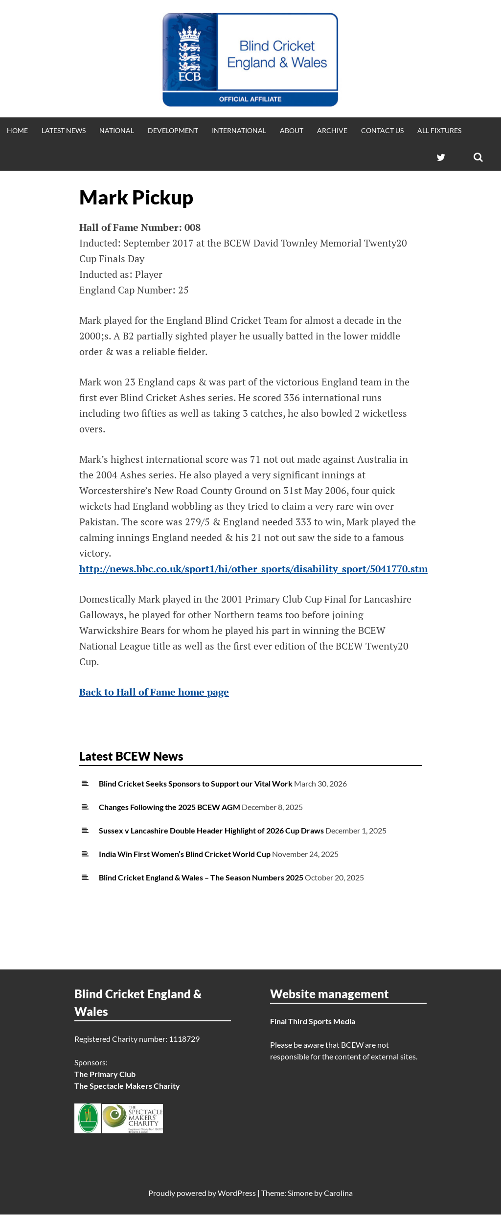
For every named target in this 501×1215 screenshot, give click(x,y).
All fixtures (439, 130)
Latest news (64, 130)
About (291, 130)
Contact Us (382, 130)
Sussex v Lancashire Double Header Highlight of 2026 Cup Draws (211, 830)
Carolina (338, 1193)
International (239, 130)
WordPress (237, 1193)
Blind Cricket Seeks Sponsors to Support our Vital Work (196, 783)
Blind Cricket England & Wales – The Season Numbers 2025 (201, 877)
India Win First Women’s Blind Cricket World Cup (185, 853)
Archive (332, 130)
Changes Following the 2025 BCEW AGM (169, 806)
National (116, 130)
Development (173, 130)
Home (17, 130)
